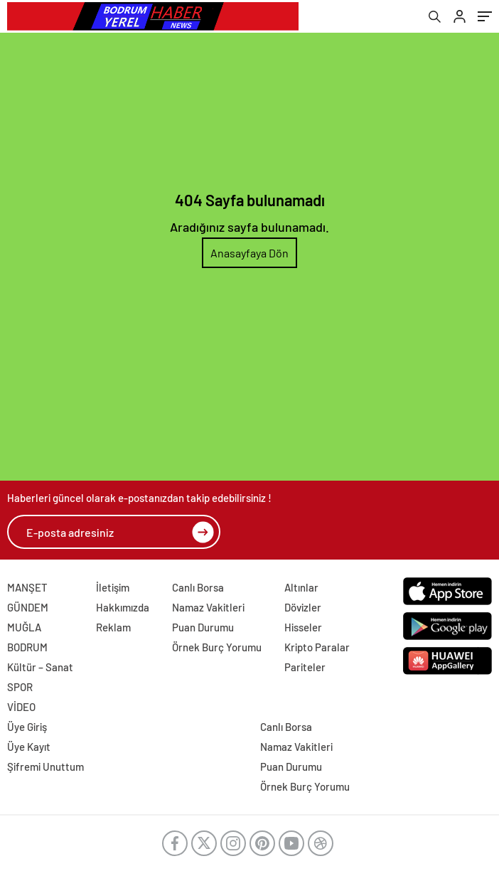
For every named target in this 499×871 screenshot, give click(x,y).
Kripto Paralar (317, 647)
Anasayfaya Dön (249, 253)
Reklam (113, 627)
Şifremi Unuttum (45, 766)
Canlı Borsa (198, 587)
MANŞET (27, 587)
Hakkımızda (122, 607)
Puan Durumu (203, 627)
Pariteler (305, 667)
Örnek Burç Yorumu (217, 647)
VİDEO (21, 706)
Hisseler (303, 627)
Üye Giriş (27, 726)
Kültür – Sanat (40, 667)
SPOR (20, 686)
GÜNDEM (27, 607)
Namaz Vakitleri (208, 607)
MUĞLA (24, 627)
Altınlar (301, 587)
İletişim (112, 587)
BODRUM (27, 647)
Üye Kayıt (28, 746)
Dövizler (302, 607)
